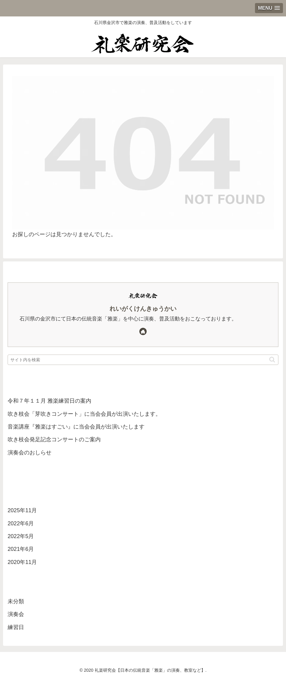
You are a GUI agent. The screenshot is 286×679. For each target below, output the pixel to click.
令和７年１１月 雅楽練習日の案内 (49, 401)
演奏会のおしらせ (29, 453)
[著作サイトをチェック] (143, 331)
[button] (272, 359)
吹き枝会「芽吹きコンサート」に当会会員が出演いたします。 (84, 414)
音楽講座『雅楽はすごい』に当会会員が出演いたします (76, 427)
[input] (143, 360)
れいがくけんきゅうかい (143, 308)
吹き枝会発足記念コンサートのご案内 (54, 439)
